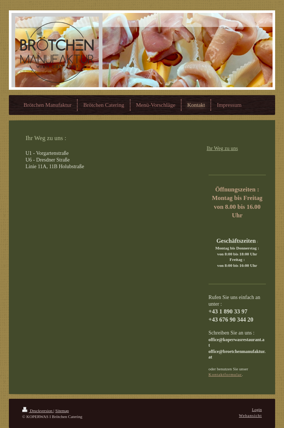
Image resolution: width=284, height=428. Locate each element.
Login (257, 409)
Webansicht (250, 415)
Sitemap (62, 410)
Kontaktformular (225, 374)
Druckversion (38, 410)
